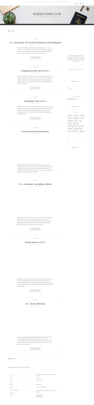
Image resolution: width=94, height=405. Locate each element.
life (80, 120)
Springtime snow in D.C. (35, 103)
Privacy (11, 398)
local (69, 123)
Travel (41, 1)
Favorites (64, 1)
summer (70, 128)
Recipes (48, 1)
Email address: (39, 387)
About (34, 1)
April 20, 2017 (35, 76)
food (82, 118)
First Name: (38, 381)
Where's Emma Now (47, 14)
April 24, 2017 (35, 48)
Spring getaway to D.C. (35, 245)
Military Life (12, 396)
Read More (36, 61)
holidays (70, 120)
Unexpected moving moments (35, 134)
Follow (68, 139)
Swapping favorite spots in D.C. (35, 73)
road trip (81, 126)
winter (82, 131)
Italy (76, 120)
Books (11, 390)
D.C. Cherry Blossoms (35, 306)
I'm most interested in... (41, 393)
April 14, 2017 (35, 106)
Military (55, 1)
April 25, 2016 (35, 189)
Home (29, 1)
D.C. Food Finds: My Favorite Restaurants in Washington (35, 44)
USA (69, 131)
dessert (75, 115)
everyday (76, 118)
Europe (70, 118)
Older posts (12, 362)
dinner (82, 115)
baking (70, 115)
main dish (76, 123)
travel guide (78, 128)
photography (72, 126)
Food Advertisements (74, 81)
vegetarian (74, 131)
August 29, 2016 (35, 136)
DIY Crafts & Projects (14, 393)
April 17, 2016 (35, 247)
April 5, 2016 (35, 309)
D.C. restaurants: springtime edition (35, 186)
